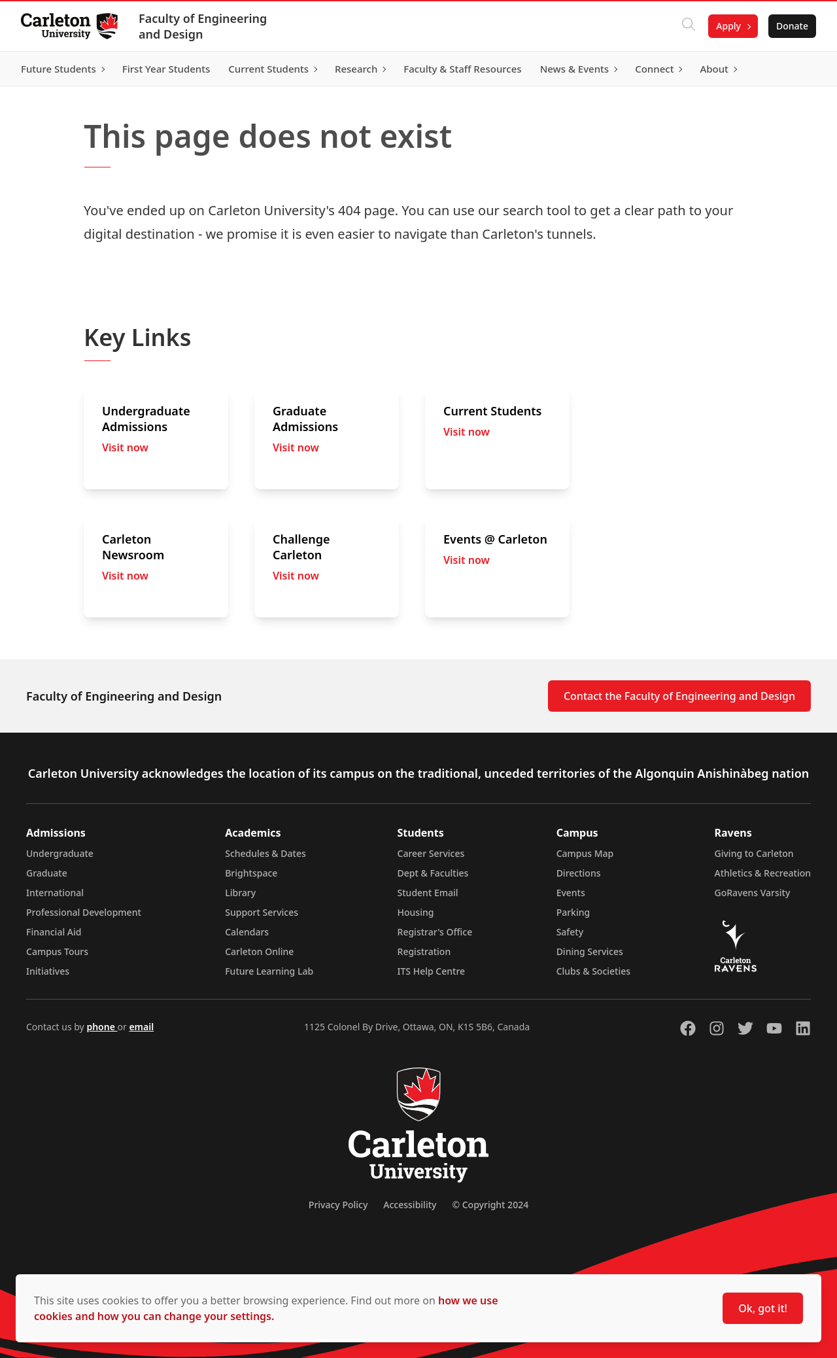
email (141, 1026)
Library (240, 892)
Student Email (428, 892)
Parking (573, 912)
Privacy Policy (338, 1204)
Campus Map (585, 853)
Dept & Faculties (433, 873)
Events (570, 892)
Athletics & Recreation (763, 873)
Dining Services (589, 951)
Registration (424, 951)
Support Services (261, 912)
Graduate (46, 873)
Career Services (431, 853)
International (55, 892)
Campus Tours (57, 951)
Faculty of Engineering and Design (203, 26)
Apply (728, 26)
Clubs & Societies (593, 971)
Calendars (247, 932)
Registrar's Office (435, 932)
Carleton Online (259, 951)
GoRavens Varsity (753, 892)
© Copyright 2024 (490, 1204)
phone (101, 1026)
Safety (570, 932)
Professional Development (83, 912)
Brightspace (251, 873)
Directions (578, 873)
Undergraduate (60, 853)
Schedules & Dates (265, 853)
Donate (792, 26)
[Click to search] (688, 26)
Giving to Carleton (754, 853)
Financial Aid (53, 932)
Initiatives (47, 971)
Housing (416, 912)
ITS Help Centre (432, 971)
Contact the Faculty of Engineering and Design (679, 696)
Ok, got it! (762, 1308)
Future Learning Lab (269, 971)
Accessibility (409, 1204)
